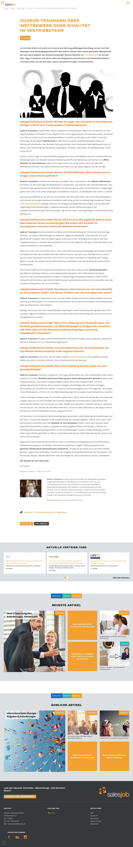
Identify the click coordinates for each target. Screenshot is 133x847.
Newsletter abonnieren (20, 796)
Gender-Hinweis (96, 821)
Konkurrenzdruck (78, 357)
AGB (91, 813)
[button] (4, 843)
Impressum (94, 816)
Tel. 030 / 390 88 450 (11, 821)
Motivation (62, 512)
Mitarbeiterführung (44, 512)
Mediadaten (94, 824)
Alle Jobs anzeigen (121, 578)
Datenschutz (94, 818)
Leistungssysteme (33, 203)
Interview (28, 512)
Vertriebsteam (91, 55)
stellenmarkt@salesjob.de (16, 824)
